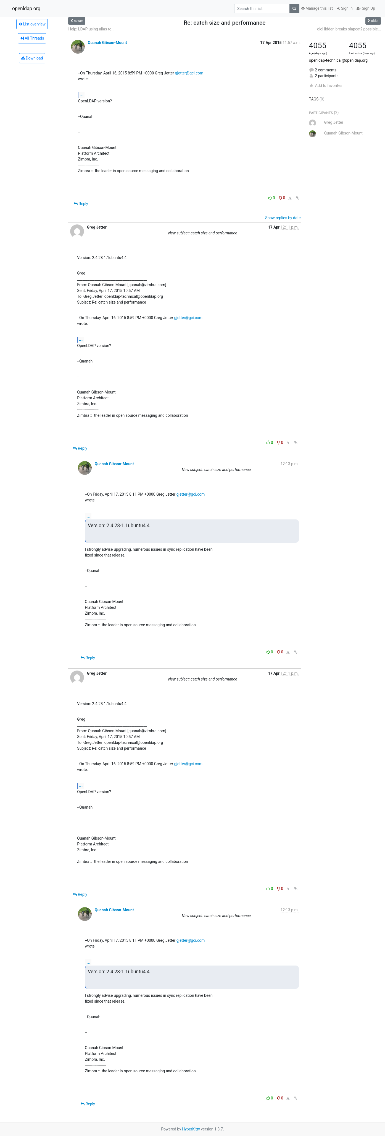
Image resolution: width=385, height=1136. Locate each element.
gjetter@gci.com (189, 73)
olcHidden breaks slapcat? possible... (349, 29)
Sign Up (366, 8)
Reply (81, 203)
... (81, 94)
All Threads (32, 38)
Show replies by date (282, 218)
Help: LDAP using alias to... (91, 29)
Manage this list (317, 8)
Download (32, 58)
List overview (32, 24)
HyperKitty (191, 1129)
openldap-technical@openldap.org (338, 60)
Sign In (345, 8)
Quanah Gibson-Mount (107, 42)
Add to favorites (325, 85)
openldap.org (26, 8)
